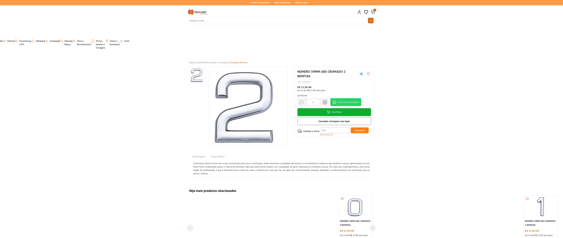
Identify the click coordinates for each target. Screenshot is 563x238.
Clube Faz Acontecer (260, 2)
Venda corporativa (282, 2)
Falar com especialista (346, 102)
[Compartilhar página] (361, 74)
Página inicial (195, 62)
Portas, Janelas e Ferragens (215, 62)
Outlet (123, 41)
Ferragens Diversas (239, 62)
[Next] (372, 227)
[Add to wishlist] (368, 74)
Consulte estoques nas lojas (334, 121)
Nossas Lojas (301, 2)
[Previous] (190, 227)
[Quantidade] (313, 102)
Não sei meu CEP (326, 134)
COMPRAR (334, 112)
